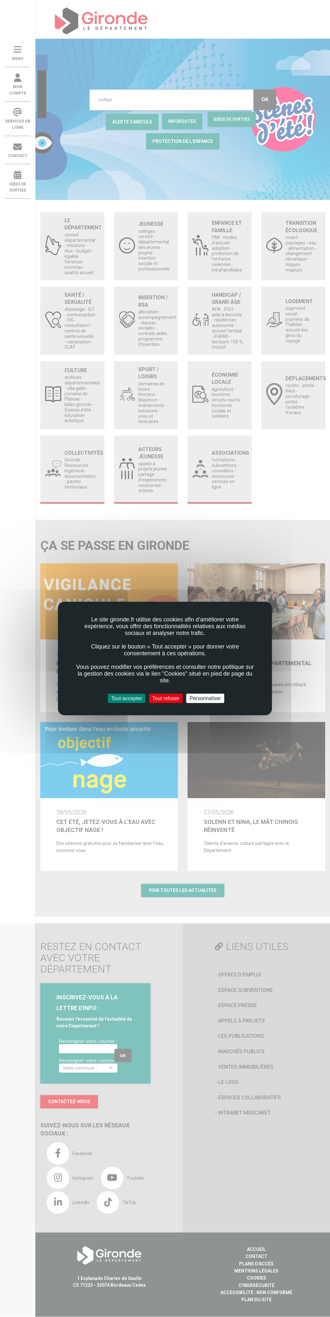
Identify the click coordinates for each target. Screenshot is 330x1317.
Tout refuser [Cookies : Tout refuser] (165, 698)
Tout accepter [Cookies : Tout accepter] (126, 698)
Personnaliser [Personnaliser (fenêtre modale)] (205, 698)
